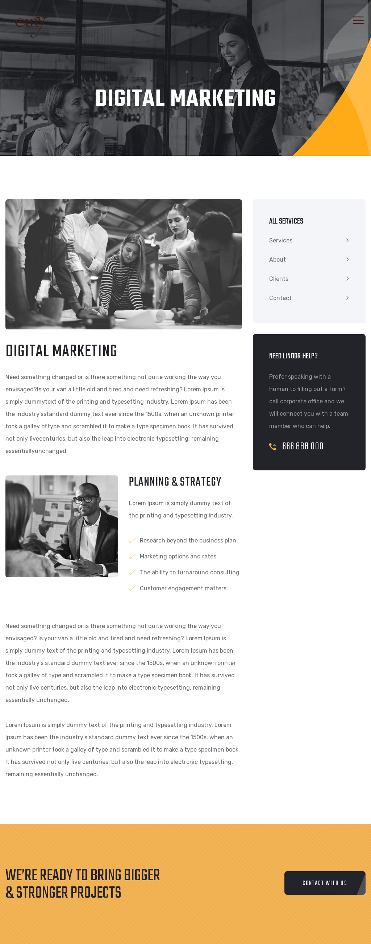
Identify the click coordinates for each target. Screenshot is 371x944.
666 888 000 (296, 446)
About (277, 259)
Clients (278, 278)
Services (280, 240)
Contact (280, 298)
